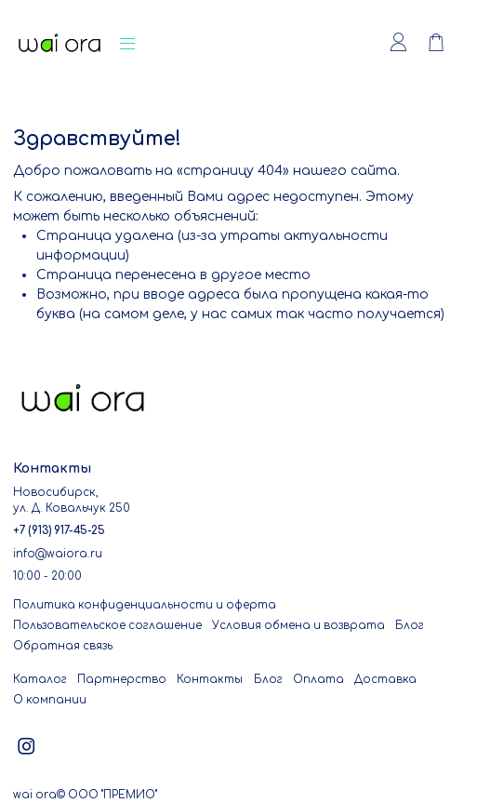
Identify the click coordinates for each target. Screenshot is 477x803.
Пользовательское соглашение (107, 626)
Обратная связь (63, 646)
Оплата (318, 680)
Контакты (210, 680)
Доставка (385, 680)
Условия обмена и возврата (298, 626)
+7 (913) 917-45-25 (59, 531)
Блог (409, 626)
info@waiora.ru (57, 554)
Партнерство (121, 680)
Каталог (40, 680)
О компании (49, 700)
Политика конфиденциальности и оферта (144, 605)
